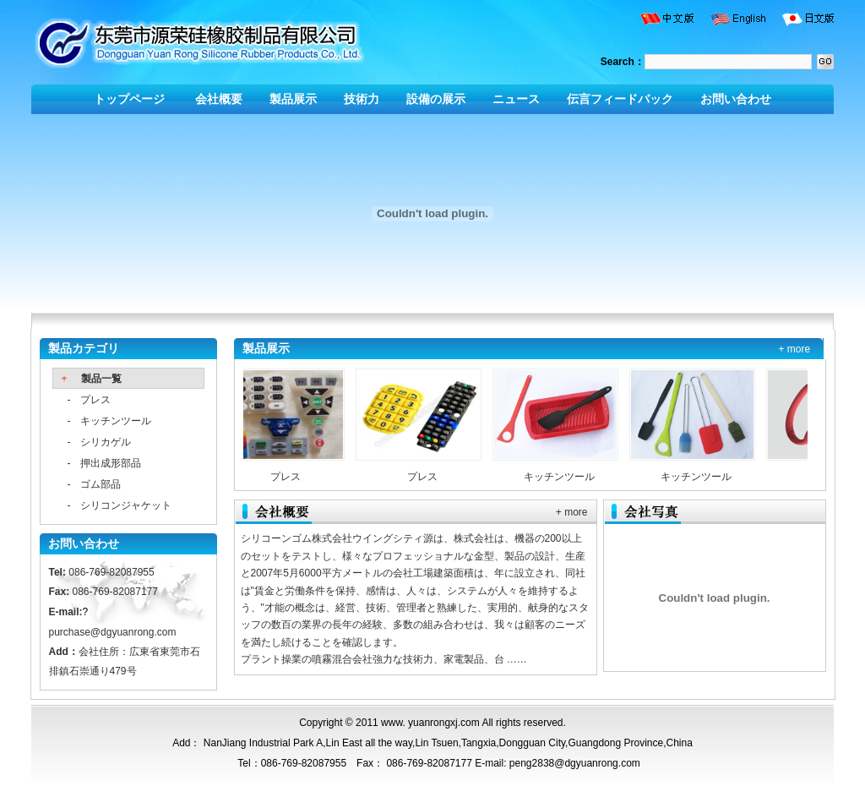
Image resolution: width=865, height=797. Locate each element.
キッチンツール (115, 421)
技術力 (361, 99)
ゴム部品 (100, 484)
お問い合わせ (735, 99)
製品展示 (293, 99)
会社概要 (218, 99)
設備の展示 (435, 99)
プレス (95, 400)
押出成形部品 (110, 463)
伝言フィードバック (620, 99)
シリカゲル (105, 442)
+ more (794, 349)
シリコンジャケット (125, 505)
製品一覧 (101, 379)
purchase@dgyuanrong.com (113, 632)
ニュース (516, 99)
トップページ (131, 99)
